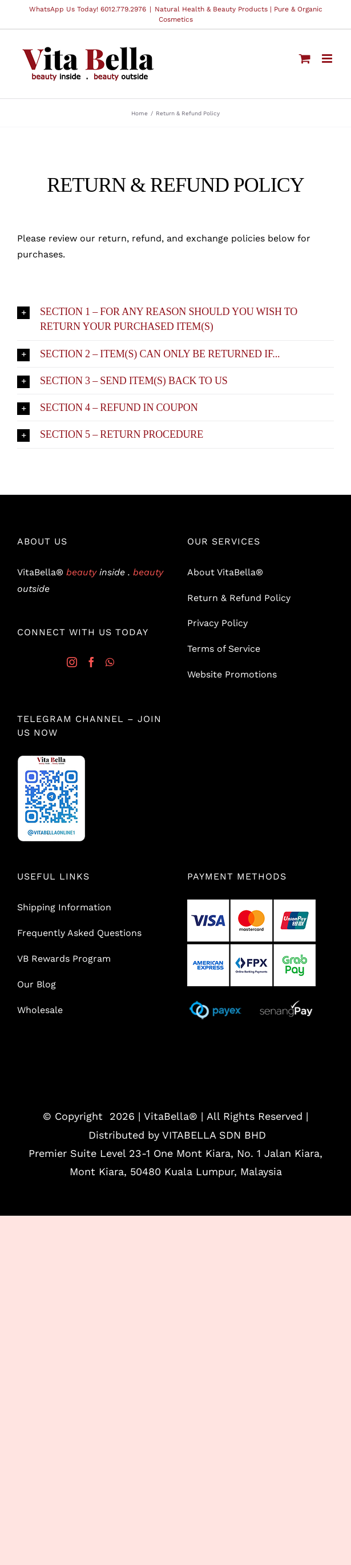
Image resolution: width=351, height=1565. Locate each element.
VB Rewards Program (64, 958)
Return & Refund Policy (239, 597)
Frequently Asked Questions (79, 932)
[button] (175, 319)
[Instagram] (72, 662)
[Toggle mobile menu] (328, 58)
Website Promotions (232, 674)
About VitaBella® (225, 572)
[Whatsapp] (110, 662)
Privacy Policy (217, 623)
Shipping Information (64, 907)
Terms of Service (223, 648)
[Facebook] (91, 662)
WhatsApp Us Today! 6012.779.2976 (87, 9)
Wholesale (40, 1010)
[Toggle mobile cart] (304, 58)
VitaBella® (170, 1116)
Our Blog (36, 984)
